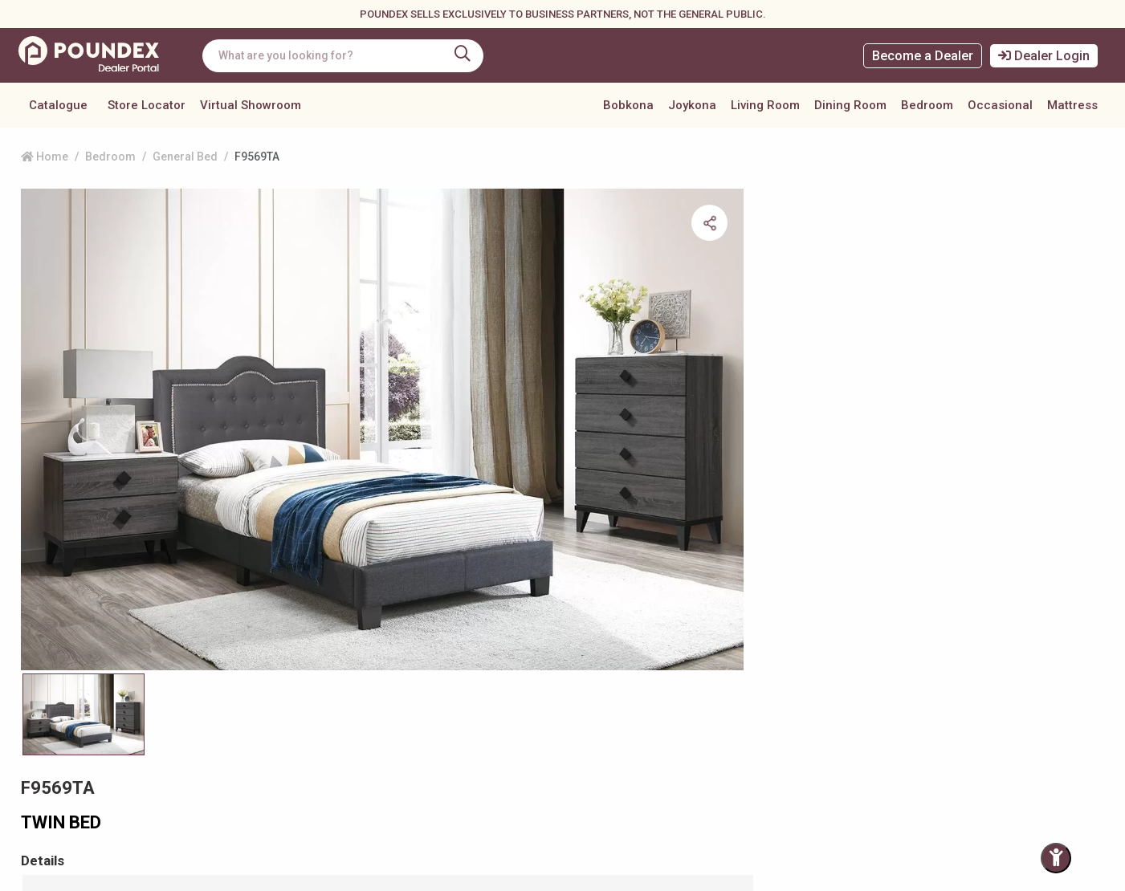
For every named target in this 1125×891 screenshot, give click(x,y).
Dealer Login (1044, 55)
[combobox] (349, 55)
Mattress (1072, 105)
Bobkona (628, 105)
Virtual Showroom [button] (250, 105)
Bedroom (927, 105)
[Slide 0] (83, 587)
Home (44, 156)
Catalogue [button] (58, 105)
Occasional (1000, 105)
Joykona (692, 105)
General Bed (185, 156)
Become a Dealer (922, 55)
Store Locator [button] (146, 105)
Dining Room (850, 105)
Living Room (765, 105)
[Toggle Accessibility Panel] (1056, 858)
